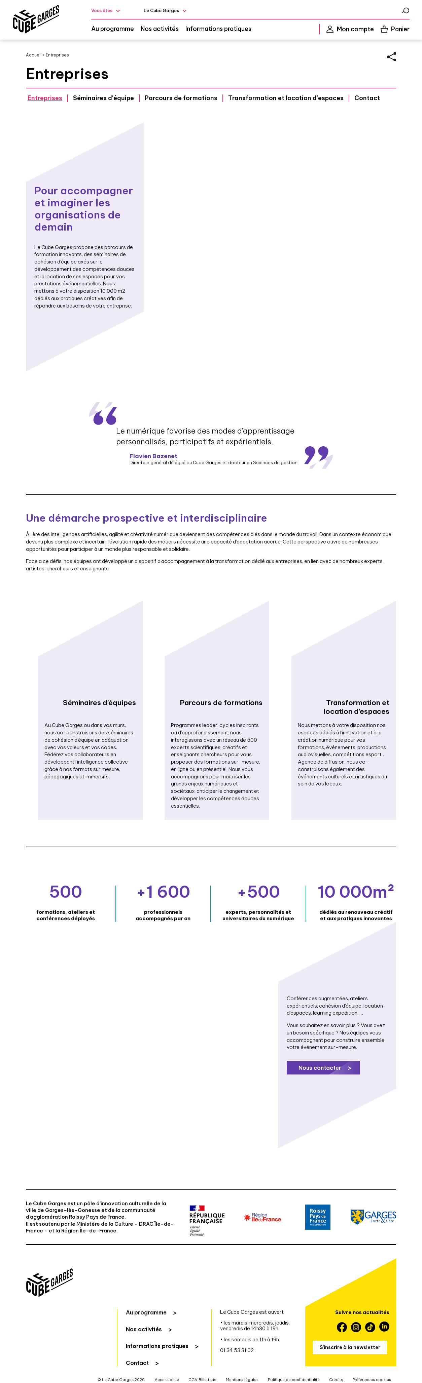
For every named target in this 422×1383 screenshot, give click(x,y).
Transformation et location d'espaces (286, 99)
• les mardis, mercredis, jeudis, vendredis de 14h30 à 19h (255, 1328)
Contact (367, 99)
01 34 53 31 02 (237, 1352)
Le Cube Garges (161, 10)
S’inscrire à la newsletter (350, 1349)
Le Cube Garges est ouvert (252, 1313)
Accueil (33, 54)
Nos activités (160, 29)
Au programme (112, 29)
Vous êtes (101, 10)
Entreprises (45, 99)
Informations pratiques (218, 29)
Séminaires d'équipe (103, 99)
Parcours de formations (181, 99)
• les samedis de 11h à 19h (249, 1341)
